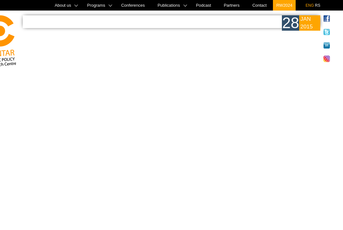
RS (317, 5)
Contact (259, 5)
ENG (310, 5)
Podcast (203, 5)
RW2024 (284, 5)
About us (63, 5)
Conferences (133, 5)
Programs (96, 5)
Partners (232, 5)
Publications (168, 5)
